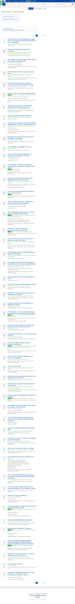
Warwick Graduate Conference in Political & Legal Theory (21, 245)
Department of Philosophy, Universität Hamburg (18, 575)
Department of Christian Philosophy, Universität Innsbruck (20, 126)
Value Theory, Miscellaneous (14, 111)
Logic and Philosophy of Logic (17, 100)
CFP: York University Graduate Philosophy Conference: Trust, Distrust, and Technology (20, 84)
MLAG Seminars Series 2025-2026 (15, 218)
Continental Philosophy (27, 44)
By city (44, 8)
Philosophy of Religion (22, 307)
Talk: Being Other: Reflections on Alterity (19, 528)
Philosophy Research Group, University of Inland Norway (20, 431)
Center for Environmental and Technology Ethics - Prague (20, 296)
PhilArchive (22, 1)
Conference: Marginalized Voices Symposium (20, 520)
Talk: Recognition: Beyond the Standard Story (21, 457)
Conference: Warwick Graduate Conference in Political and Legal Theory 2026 (21, 239)
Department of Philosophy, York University (17, 86)
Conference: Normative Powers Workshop (20, 116)
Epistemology (14, 88)
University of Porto (16, 169)
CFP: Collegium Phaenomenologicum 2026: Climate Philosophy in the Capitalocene (22, 60)
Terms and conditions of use (37, 595)
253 (45, 35)
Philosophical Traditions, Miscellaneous (19, 271)
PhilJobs (34, 1)
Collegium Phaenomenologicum (15, 62)
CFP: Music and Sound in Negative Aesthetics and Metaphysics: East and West (22, 377)
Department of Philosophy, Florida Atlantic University (19, 108)
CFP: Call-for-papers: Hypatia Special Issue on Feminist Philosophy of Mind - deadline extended (21, 487)
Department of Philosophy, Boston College (17, 204)
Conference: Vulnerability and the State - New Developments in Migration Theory (21, 573)
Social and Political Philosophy (19, 79)
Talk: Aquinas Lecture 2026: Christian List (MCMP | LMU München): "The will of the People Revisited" (22, 123)
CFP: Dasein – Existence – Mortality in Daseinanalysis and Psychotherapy (18, 229)
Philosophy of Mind (15, 287)
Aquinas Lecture (11, 128)
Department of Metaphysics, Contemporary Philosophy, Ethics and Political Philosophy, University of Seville (22, 346)
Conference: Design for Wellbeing (17, 495)
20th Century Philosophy (16, 44)
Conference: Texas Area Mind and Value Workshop (22, 284)
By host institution (38, 8)
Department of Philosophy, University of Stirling (22, 398)
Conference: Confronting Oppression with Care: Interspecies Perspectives (21, 293)
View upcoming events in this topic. (10, 19)
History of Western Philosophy (17, 196)
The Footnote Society (16, 194)
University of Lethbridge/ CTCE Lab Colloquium (18, 96)
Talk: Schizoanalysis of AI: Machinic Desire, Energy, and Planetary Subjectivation (22, 506)
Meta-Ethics (20, 55)
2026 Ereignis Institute (13, 512)
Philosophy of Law (21, 246)
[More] (50, 4)
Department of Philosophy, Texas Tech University (18, 285)
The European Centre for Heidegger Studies (22, 231)
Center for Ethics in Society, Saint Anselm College (18, 556)
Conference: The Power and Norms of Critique (21, 448)
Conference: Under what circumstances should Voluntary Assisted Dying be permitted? (21, 326)
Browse (44, 4)
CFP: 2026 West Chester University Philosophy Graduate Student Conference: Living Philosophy (22, 263)
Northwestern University (13, 422)
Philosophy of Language (22, 223)
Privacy (37, 597)
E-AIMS (9, 349)
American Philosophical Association (15, 337)
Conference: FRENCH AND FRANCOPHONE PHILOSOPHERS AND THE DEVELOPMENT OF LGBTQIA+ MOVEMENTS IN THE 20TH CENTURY (21, 542)
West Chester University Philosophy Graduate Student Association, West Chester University (20, 266)
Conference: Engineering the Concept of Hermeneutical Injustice (19, 343)
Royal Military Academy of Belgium (15, 140)
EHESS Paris (10, 458)
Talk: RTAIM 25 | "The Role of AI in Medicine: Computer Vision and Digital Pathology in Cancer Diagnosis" (21, 166)
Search (38, 4)
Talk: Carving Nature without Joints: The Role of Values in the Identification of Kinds (21, 212)
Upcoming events (11, 4)
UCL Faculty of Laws (12, 565)
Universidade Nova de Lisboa (14, 157)
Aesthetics (32, 110)
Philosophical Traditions (30, 196)
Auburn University (12, 148)
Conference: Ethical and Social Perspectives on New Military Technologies (21, 137)
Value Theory (14, 119)
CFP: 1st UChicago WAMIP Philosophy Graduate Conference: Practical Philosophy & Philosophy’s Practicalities (21, 476)
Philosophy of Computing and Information (20, 110)
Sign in (72, 1)
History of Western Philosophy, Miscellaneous (21, 78)
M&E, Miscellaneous (15, 321)
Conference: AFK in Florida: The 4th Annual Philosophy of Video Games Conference (20, 106)
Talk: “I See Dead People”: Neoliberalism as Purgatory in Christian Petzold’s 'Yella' (20, 155)
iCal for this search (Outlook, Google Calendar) (13, 30)
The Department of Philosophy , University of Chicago (19, 479)
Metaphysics (13, 223)
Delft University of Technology (14, 497)
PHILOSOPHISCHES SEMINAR (14, 577)
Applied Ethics (14, 55)
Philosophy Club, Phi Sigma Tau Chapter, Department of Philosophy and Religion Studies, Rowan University (20, 53)
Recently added (20, 4)
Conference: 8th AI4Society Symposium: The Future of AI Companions (20, 357)
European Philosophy (26, 66)
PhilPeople (15, 1)
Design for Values (12, 499)
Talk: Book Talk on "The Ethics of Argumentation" (22, 93)
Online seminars (30, 4)
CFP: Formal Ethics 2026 (14, 366)
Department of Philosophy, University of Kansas (18, 441)
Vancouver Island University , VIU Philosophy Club (19, 521)
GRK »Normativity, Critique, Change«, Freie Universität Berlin (21, 449)
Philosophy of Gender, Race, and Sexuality (26, 350)
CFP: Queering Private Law (15, 564)
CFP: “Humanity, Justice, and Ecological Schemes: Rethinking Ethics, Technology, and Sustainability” (22, 312)
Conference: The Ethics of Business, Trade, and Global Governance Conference (21, 554)
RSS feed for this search (8, 28)
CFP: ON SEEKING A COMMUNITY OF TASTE (19, 147)
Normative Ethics (11, 45)
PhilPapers (9, 1)
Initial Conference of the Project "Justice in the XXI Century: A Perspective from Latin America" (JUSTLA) (22, 185)
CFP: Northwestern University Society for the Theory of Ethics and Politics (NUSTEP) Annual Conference (21, 419)
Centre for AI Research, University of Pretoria (17, 359)
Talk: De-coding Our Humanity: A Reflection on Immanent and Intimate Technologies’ (21, 202)
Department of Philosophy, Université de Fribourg (19, 117)
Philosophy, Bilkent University (14, 306)
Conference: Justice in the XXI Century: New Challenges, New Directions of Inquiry (20, 179)
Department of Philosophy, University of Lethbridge (23, 95)
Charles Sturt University (13, 328)
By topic (31, 8)
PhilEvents (28, 1)
